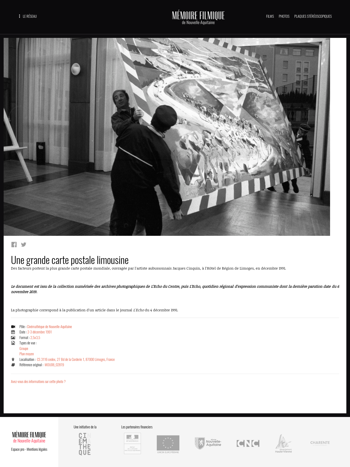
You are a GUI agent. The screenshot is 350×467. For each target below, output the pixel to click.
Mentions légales (37, 449)
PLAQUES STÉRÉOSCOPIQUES (313, 16)
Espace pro (17, 449)
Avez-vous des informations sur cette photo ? (38, 381)
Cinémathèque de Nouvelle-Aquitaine (49, 326)
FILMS (270, 16)
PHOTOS (284, 16)
